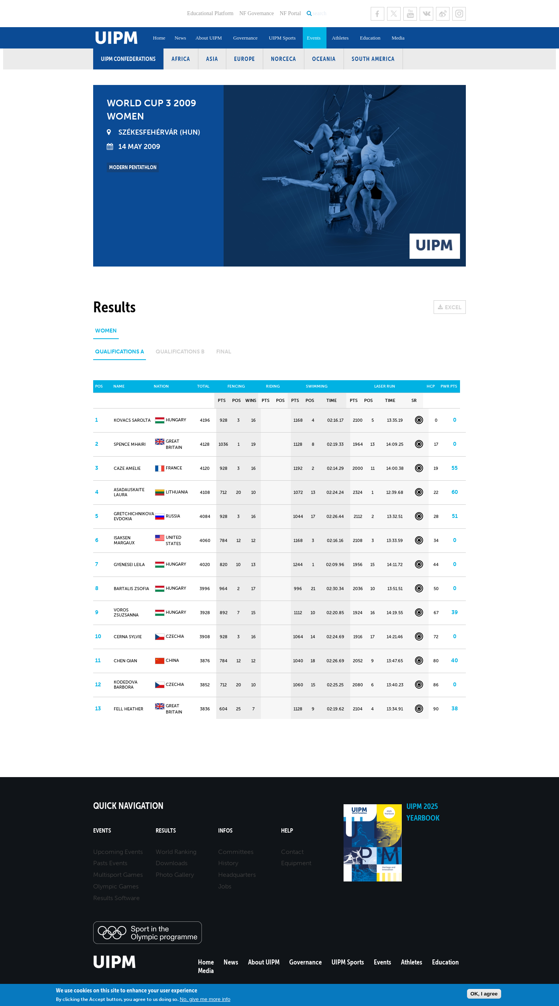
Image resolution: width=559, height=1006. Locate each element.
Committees (235, 851)
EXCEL (453, 307)
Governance (245, 38)
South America (373, 58)
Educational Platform (210, 13)
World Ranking (176, 851)
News (180, 38)
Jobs (224, 886)
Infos (225, 830)
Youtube (410, 14)
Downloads (171, 863)
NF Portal (290, 13)
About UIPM (208, 38)
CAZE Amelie (127, 468)
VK (426, 14)
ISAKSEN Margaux (124, 540)
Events (313, 38)
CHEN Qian (125, 660)
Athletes (340, 38)
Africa (181, 58)
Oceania (324, 58)
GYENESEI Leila (129, 564)
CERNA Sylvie (128, 636)
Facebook (377, 14)
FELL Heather (128, 709)
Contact (292, 851)
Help (287, 830)
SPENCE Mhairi (130, 444)
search (319, 13)
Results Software (116, 898)
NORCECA (283, 58)
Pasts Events (110, 863)
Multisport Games (118, 874)
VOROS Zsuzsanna (126, 613)
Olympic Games (116, 886)
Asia (212, 58)
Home (159, 38)
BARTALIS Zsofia (131, 588)
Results (166, 830)
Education (370, 38)
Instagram (459, 14)
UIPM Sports (282, 38)
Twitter (394, 14)
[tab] (106, 333)
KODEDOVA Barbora (125, 685)
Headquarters (237, 874)
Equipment (296, 863)
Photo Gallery (175, 874)
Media (398, 38)
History (228, 863)
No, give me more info (205, 999)
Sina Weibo (443, 14)
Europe (244, 58)
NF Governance (256, 13)
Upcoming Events (118, 851)
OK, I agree (484, 994)
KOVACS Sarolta (132, 420)
